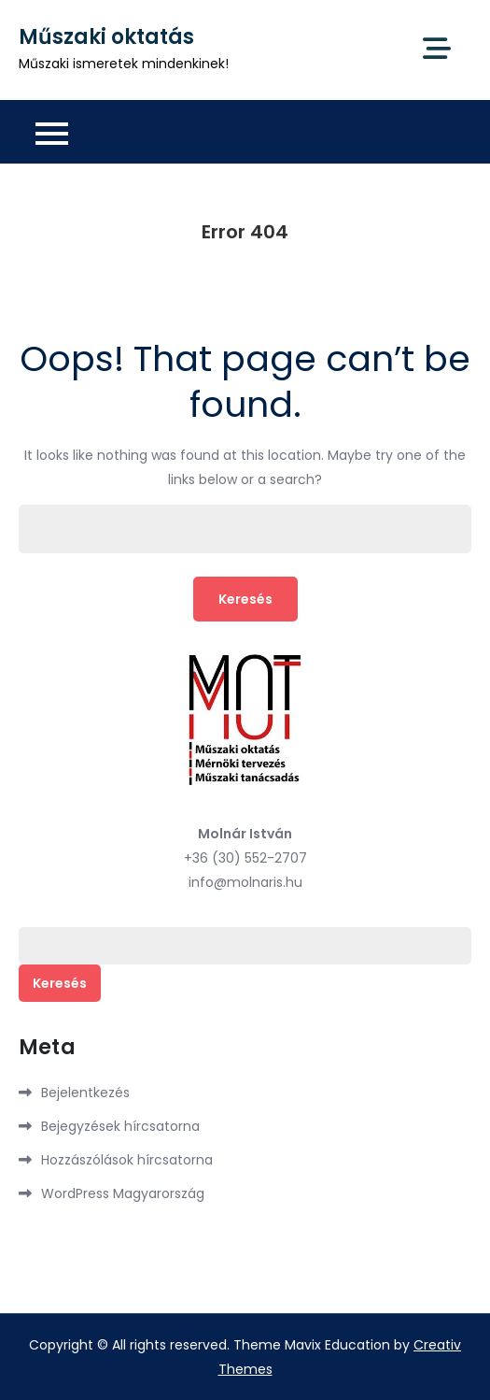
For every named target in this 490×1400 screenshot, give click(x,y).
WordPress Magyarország (122, 1193)
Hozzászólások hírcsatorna (127, 1159)
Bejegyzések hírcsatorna (120, 1126)
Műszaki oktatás (106, 36)
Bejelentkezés (85, 1092)
